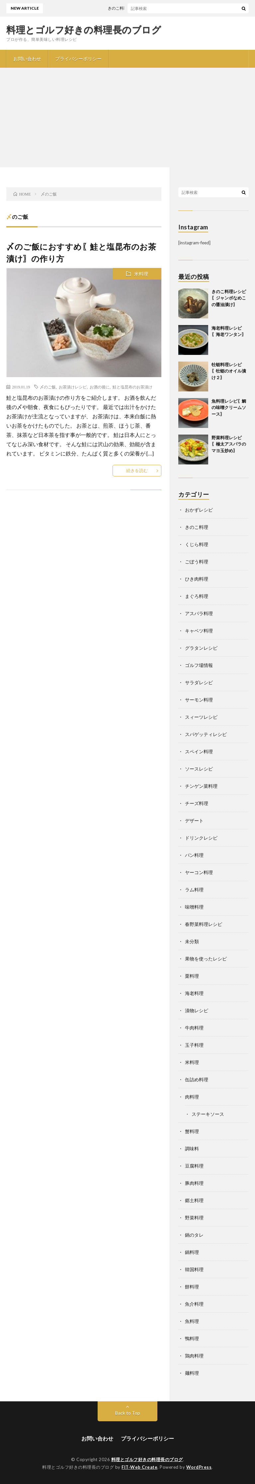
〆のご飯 (48, 387)
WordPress (199, 1467)
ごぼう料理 (196, 561)
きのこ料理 (196, 527)
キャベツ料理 (199, 630)
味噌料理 (194, 907)
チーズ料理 (196, 803)
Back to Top (127, 1413)
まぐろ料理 (196, 596)
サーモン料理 (199, 699)
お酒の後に (100, 387)
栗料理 (192, 976)
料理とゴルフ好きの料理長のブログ (83, 29)
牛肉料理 (194, 1028)
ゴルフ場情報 (199, 665)
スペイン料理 (199, 751)
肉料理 (192, 1097)
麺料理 (192, 1373)
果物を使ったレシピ (206, 958)
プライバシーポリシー (78, 58)
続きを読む (137, 470)
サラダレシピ (199, 682)
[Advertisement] (127, 117)
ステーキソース (208, 1114)
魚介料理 (194, 1304)
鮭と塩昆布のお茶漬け (132, 387)
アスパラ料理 (199, 613)
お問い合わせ (27, 58)
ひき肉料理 (196, 579)
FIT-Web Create (139, 1467)
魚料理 (192, 1321)
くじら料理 (196, 544)
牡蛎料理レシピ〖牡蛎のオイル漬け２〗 (229, 371)
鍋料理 (192, 1252)
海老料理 (194, 993)
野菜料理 (194, 1217)
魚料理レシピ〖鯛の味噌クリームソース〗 (229, 407)
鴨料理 (192, 1338)
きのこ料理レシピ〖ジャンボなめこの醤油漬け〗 (229, 298)
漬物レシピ (196, 1010)
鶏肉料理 (194, 1356)
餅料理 (192, 1286)
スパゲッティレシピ (206, 734)
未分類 (192, 941)
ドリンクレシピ (201, 838)
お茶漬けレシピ (73, 387)
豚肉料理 (194, 1183)
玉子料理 (194, 1045)
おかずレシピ (199, 510)
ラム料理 (194, 889)
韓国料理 (194, 1269)
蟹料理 (192, 1131)
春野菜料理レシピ (203, 924)
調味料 (192, 1148)
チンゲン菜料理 (201, 786)
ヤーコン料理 (199, 872)
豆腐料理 (194, 1166)
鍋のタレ (194, 1235)
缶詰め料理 (196, 1079)
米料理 (141, 274)
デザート (194, 820)
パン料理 (194, 855)
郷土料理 (194, 1200)
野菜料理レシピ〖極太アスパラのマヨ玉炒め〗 (229, 444)
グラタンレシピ (201, 648)
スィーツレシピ (201, 717)
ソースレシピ (199, 769)
